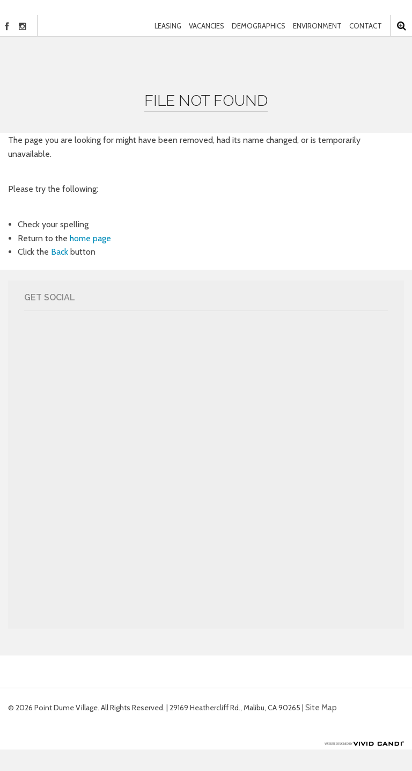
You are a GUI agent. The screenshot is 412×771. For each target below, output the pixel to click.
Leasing (167, 25)
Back (59, 252)
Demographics (258, 25)
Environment (317, 25)
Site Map (321, 707)
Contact (365, 25)
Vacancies (206, 25)
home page (90, 238)
